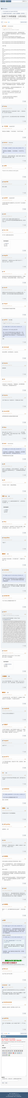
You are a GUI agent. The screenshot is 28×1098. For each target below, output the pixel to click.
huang (5, 106)
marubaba (6, 570)
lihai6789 (5, 181)
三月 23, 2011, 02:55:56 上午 (7, 216)
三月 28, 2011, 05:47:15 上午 (7, 922)
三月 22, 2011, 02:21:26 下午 (7, 108)
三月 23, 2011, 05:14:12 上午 (7, 257)
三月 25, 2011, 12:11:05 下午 (7, 710)
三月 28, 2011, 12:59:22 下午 (8, 987)
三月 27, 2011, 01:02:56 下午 (7, 858)
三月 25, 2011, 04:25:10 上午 (7, 678)
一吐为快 (5, 126)
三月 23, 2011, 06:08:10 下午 (7, 429)
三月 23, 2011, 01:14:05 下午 (7, 365)
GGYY (5, 611)
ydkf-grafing (6, 824)
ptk (4, 464)
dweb (4, 26)
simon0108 (6, 411)
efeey (4, 521)
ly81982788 (6, 595)
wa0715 (5, 319)
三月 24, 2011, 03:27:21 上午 (7, 539)
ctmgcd (5, 303)
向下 (2, 22)
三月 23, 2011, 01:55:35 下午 (7, 413)
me (4, 379)
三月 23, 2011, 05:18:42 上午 (7, 273)
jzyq (4, 840)
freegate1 (5, 740)
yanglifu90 (6, 708)
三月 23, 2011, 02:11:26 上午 (7, 200)
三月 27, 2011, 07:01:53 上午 (7, 810)
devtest (5, 142)
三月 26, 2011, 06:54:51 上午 (7, 742)
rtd (4, 271)
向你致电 (5, 856)
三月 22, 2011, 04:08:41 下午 (7, 128)
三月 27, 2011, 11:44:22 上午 (7, 826)
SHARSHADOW (7, 1002)
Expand (8, 619)
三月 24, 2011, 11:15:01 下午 (8, 652)
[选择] (6, 619)
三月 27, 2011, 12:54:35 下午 (7, 842)
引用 (24, 101)
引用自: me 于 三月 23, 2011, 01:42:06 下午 (13, 448)
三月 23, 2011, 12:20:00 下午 (7, 349)
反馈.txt (6, 509)
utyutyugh (6, 347)
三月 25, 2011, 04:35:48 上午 (7, 694)
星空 (4, 920)
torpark (5, 650)
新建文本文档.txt (7, 664)
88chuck (5, 968)
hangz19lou (6, 537)
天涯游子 (5, 724)
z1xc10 (5, 287)
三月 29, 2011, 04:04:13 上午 (7, 1004)
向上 (2, 1033)
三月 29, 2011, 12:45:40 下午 (7, 1020)
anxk (4, 214)
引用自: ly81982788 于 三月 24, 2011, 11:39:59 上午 (15, 794)
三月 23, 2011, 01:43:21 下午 (7, 397)
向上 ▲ (17, 1093)
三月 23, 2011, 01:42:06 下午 (7, 381)
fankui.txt (6, 243)
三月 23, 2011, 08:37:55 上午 (7, 305)
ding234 (5, 255)
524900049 (6, 788)
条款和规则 (13, 1093)
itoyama (5, 363)
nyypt (4, 888)
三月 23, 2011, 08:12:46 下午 (7, 445)
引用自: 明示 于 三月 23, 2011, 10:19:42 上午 (13, 326)
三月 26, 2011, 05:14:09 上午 (7, 726)
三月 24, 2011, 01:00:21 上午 (7, 466)
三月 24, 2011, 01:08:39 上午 (8, 498)
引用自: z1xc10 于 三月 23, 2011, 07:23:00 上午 (14, 575)
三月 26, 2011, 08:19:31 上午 (7, 758)
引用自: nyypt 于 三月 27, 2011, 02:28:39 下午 (13, 925)
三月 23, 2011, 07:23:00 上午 (7, 289)
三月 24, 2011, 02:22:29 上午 (7, 523)
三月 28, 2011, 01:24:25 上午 (7, 906)
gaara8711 (6, 756)
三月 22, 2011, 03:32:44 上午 (7, 28)
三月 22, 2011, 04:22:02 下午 (7, 144)
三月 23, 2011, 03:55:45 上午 (8, 232)
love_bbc (5, 230)
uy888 (5, 165)
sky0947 (5, 198)
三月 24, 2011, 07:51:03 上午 (7, 572)
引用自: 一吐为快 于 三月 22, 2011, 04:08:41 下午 (14, 148)
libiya (4, 427)
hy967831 (5, 1018)
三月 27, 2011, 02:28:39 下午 (7, 890)
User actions (24, 22)
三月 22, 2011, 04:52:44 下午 (7, 167)
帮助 (10, 1093)
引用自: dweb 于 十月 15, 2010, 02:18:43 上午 (13, 937)
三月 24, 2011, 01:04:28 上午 (7, 482)
